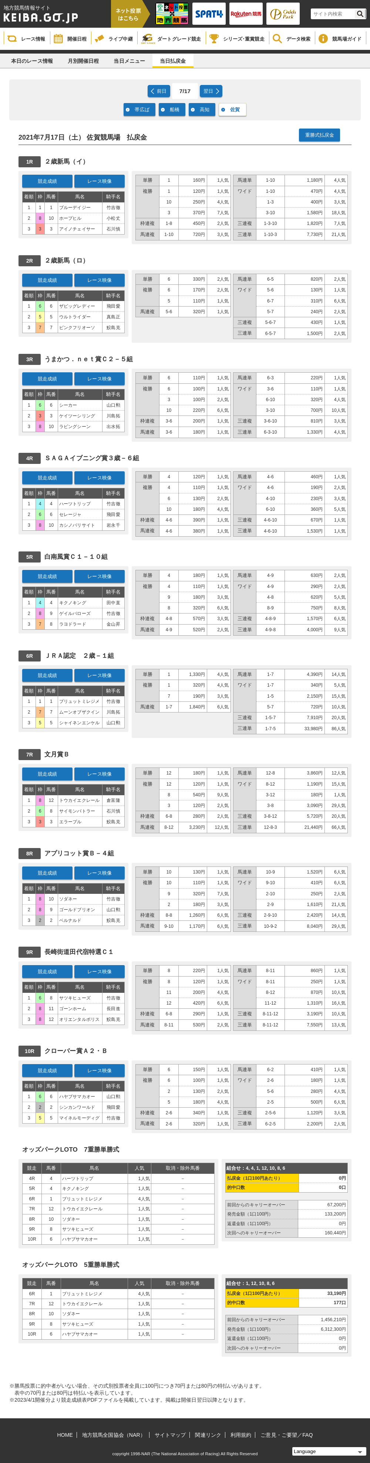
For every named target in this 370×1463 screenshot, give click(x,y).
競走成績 (47, 181)
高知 (204, 109)
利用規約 (241, 1435)
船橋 (174, 109)
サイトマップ (170, 1435)
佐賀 (235, 109)
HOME (65, 1435)
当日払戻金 (173, 61)
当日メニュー (129, 61)
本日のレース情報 (32, 61)
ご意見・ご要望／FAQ (286, 1435)
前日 (161, 91)
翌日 (208, 91)
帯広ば (142, 109)
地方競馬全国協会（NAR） (113, 1435)
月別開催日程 (83, 61)
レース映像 (99, 181)
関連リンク (208, 1435)
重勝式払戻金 (319, 135)
